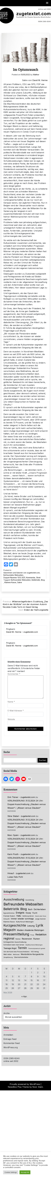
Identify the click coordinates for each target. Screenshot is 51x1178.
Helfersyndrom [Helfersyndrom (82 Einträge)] (28, 916)
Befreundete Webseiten (13, 575)
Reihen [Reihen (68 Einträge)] (18, 939)
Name (11, 701)
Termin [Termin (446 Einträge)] (22, 948)
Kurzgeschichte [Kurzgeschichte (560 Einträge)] (14, 925)
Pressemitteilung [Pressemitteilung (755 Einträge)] (16, 934)
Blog (43, 580)
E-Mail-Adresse (16, 710)
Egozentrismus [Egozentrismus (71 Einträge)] (9, 913)
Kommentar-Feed (11, 1043)
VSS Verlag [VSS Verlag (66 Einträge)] (35, 952)
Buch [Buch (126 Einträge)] (30, 909)
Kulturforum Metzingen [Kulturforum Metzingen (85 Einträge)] (25, 922)
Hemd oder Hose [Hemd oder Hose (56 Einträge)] (40, 916)
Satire (19, 582)
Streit (38, 577)
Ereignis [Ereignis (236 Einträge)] (20, 912)
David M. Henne (40, 80)
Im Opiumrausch (25, 70)
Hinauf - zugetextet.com (18, 873)
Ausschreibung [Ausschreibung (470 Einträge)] (13, 899)
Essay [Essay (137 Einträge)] (28, 913)
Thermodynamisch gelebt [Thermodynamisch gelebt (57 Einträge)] (36, 948)
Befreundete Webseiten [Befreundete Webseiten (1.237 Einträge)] (23, 904)
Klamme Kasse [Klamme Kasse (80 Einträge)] (9, 922)
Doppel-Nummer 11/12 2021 (14, 577)
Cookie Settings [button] (11, 1172)
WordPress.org (10, 1047)
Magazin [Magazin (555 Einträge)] (9, 930)
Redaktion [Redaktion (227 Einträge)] (40, 934)
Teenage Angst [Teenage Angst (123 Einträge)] (10, 948)
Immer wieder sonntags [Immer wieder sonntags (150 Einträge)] (22, 918)
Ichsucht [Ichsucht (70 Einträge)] (6, 919)
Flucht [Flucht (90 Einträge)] (34, 913)
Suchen (42, 760)
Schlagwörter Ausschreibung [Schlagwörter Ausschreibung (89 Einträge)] (14, 942)
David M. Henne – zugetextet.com (22, 632)
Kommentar (30, 577)
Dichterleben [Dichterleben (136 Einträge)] (40, 909)
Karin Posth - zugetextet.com (21, 854)
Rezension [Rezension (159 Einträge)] (27, 938)
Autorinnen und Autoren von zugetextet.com (21, 573)
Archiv (6, 1013)
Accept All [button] (25, 1172)
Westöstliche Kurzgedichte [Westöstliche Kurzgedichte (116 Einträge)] (32, 954)
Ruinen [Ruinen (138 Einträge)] (36, 938)
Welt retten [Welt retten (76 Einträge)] (7, 954)
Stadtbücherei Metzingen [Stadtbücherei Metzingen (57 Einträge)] (34, 945)
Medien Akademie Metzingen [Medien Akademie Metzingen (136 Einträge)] (30, 930)
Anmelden (8, 1035)
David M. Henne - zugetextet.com (22, 645)
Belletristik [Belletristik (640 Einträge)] (11, 909)
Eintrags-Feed (9, 1039)
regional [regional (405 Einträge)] (8, 938)
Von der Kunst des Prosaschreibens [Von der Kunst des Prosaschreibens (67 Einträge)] (16, 952)
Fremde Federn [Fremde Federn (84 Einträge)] (9, 916)
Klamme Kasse (10, 582)
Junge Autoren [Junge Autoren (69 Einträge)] (40, 919)
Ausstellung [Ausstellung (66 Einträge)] (29, 900)
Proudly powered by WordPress (25, 1084)
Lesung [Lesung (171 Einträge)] (31, 925)
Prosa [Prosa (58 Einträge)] (32, 935)
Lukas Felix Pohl (15, 877)
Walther (36, 75)
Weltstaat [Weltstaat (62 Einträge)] (16, 954)
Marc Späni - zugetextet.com (21, 835)
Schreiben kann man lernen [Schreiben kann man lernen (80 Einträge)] (13, 945)
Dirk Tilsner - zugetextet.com (21, 797)
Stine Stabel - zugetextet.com (21, 816)
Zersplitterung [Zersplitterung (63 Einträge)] (8, 957)
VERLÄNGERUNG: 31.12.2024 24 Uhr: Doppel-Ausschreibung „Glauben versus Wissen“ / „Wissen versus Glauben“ (26, 804)
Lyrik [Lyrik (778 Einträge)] (39, 925)
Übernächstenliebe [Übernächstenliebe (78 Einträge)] (21, 957)
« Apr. (24, 996)
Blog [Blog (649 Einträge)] (23, 909)
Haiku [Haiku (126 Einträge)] (18, 916)
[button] (47, 3)
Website (11, 719)
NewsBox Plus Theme (18, 1087)
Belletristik (36, 580)
